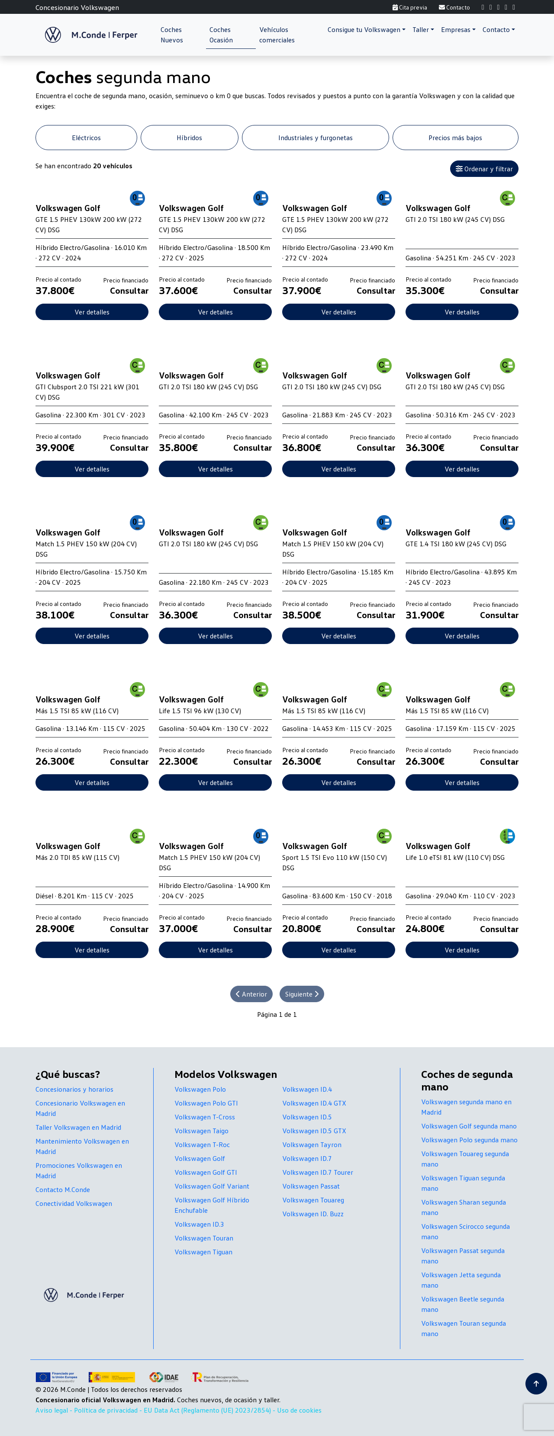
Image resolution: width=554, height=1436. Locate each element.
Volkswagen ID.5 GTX (314, 1130)
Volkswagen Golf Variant (211, 1186)
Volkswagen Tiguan (203, 1251)
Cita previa (410, 7)
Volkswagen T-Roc (202, 1144)
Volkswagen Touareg (313, 1200)
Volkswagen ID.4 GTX (314, 1103)
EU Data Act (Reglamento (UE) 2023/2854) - (210, 1410)
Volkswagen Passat (311, 1186)
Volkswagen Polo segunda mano (469, 1139)
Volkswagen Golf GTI (205, 1172)
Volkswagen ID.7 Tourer (317, 1172)
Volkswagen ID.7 (307, 1158)
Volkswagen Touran (203, 1238)
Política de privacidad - (109, 1410)
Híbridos (189, 137)
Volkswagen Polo (200, 1089)
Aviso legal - (54, 1410)
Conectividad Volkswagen (73, 1203)
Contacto (454, 7)
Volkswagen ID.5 (307, 1116)
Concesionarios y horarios (74, 1089)
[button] (366, 29)
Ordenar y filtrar (484, 168)
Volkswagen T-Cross (204, 1116)
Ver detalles (92, 312)
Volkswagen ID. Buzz (313, 1213)
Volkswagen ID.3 (199, 1224)
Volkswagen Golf (199, 1158)
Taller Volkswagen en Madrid (78, 1127)
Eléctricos (86, 137)
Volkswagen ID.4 (307, 1089)
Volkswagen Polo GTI (206, 1103)
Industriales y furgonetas (315, 137)
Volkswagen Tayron (311, 1144)
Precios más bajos (455, 137)
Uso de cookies (299, 1410)
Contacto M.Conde (62, 1189)
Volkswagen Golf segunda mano (469, 1126)
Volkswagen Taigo (201, 1130)
